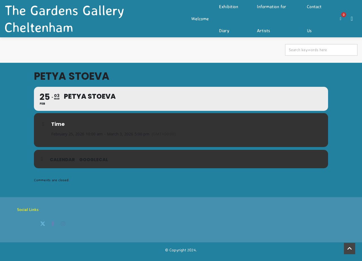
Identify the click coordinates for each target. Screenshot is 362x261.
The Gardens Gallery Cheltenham (64, 19)
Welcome (200, 18)
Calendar (62, 160)
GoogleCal (93, 160)
